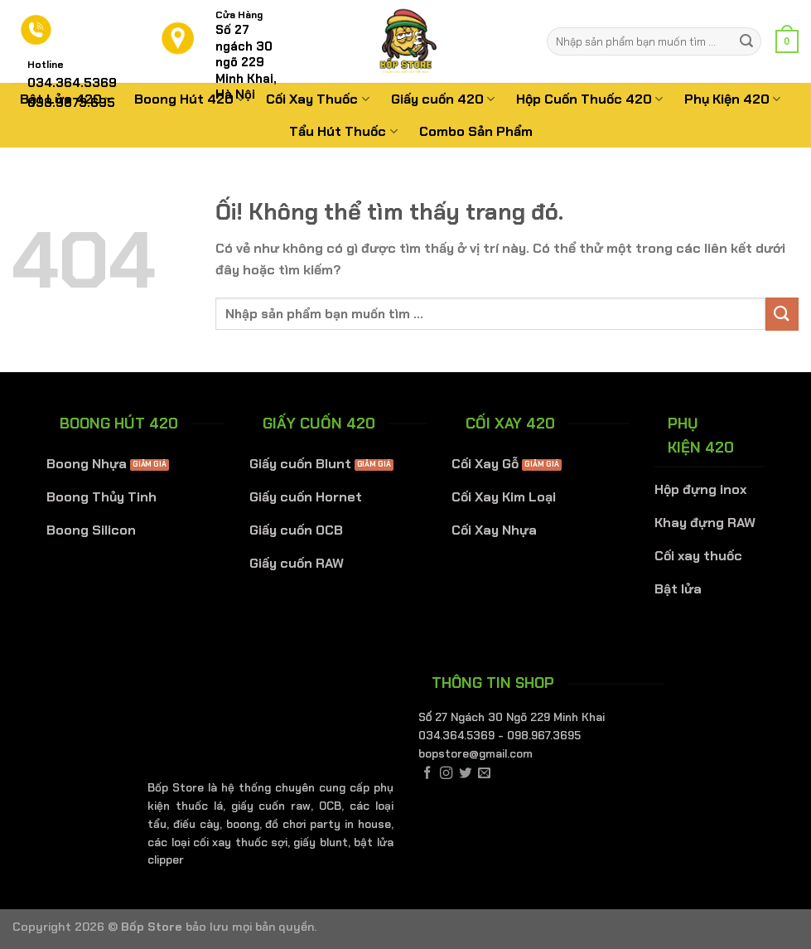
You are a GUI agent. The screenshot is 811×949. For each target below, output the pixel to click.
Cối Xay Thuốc (317, 99)
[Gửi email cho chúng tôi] (484, 774)
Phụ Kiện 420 (732, 99)
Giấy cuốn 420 (443, 99)
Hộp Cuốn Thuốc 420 (589, 99)
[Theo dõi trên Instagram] (446, 774)
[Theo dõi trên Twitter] (465, 774)
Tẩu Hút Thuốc (343, 131)
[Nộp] (746, 41)
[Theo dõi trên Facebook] (427, 774)
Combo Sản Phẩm (476, 131)
